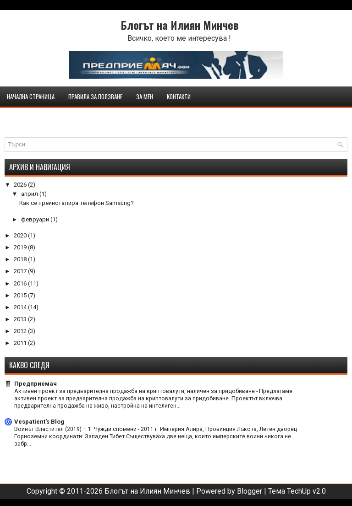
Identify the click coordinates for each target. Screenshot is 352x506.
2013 (21, 319)
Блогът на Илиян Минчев (180, 24)
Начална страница (31, 96)
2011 (21, 342)
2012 (21, 331)
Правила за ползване (95, 96)
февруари (35, 219)
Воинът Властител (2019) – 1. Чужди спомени (76, 429)
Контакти (179, 96)
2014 (21, 307)
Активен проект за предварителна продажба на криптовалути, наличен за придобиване (135, 391)
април (30, 193)
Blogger (249, 491)
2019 (21, 247)
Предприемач (35, 383)
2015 (21, 295)
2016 (21, 283)
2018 (21, 259)
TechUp (299, 491)
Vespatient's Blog (39, 421)
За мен (144, 96)
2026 (21, 184)
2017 (21, 271)
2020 (21, 235)
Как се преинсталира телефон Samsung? (76, 202)
